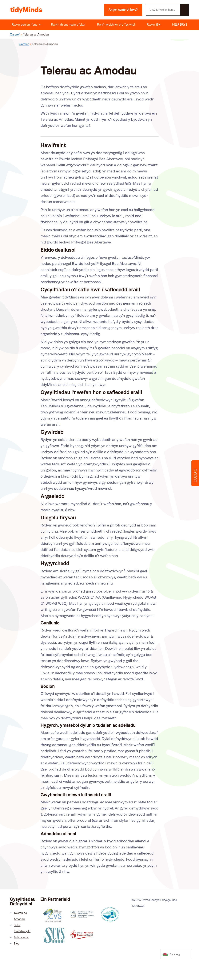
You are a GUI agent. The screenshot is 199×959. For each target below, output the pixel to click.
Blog (16, 943)
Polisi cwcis (21, 937)
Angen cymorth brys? (123, 9)
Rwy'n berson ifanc (24, 24)
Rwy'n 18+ (153, 24)
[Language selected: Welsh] (176, 954)
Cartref (15, 34)
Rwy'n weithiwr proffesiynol (116, 24)
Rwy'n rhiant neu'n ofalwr (68, 24)
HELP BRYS (179, 24)
